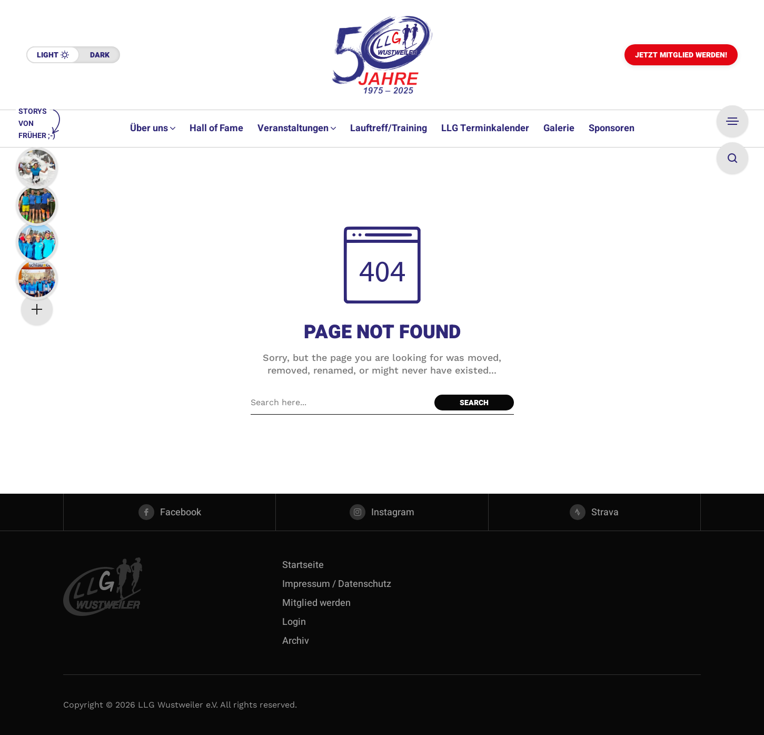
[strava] (594, 512)
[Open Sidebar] (732, 121)
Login (294, 622)
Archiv (295, 641)
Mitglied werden (316, 603)
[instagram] (382, 512)
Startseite (303, 565)
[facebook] (169, 512)
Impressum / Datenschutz (336, 584)
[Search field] (340, 402)
